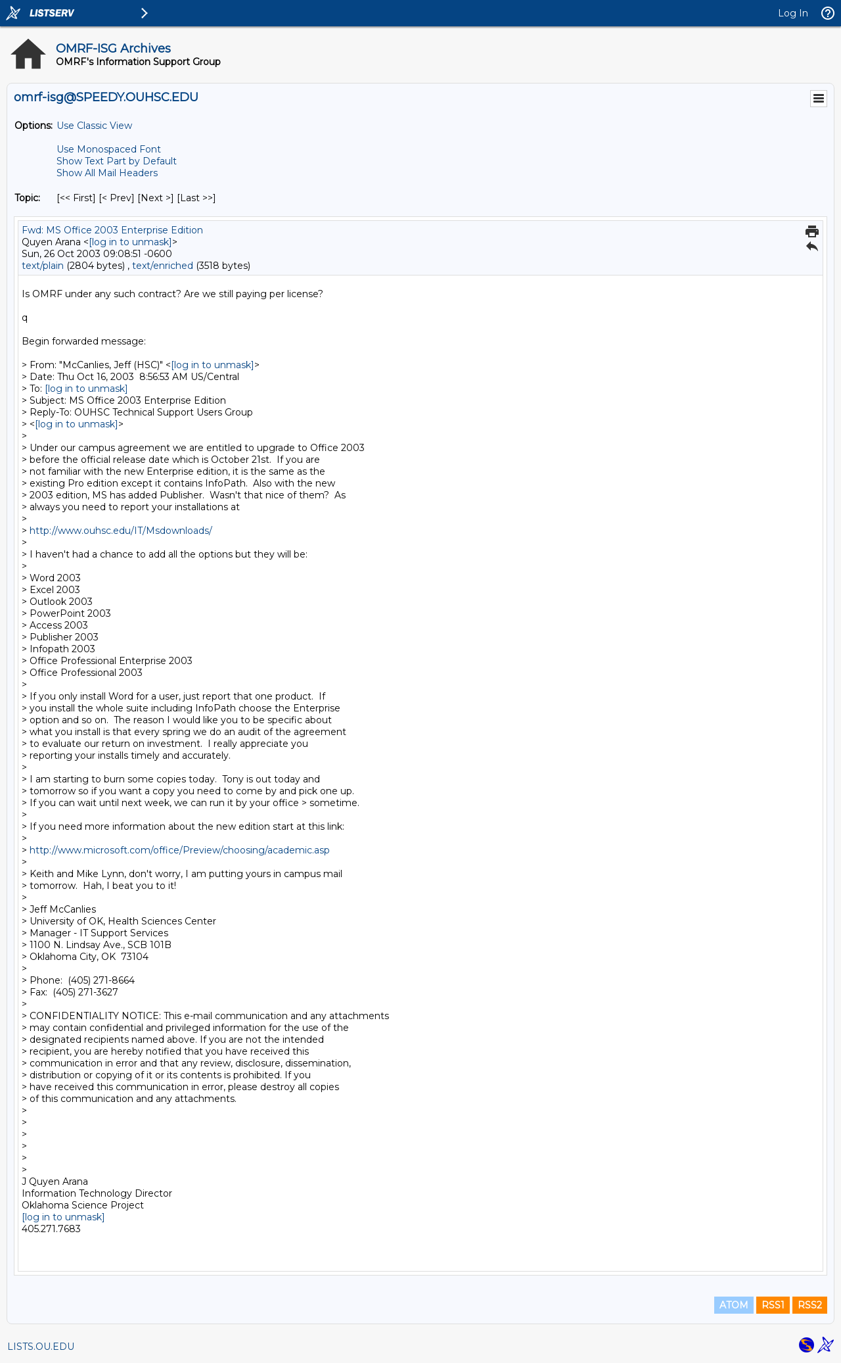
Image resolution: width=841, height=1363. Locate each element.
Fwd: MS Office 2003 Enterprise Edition (112, 230)
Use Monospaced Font (109, 149)
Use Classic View (94, 126)
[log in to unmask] (130, 242)
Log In (793, 13)
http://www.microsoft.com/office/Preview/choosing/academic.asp (180, 850)
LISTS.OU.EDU (40, 1346)
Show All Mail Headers (107, 173)
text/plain (43, 266)
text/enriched (162, 266)
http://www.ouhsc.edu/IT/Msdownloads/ (121, 531)
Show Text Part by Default (117, 161)
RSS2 (810, 1305)
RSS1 (772, 1305)
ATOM (733, 1305)
